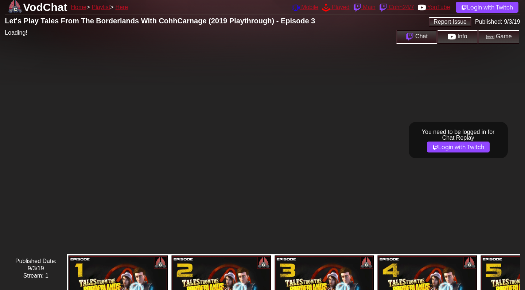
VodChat (45, 7)
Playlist (101, 7)
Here (122, 7)
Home (78, 7)
